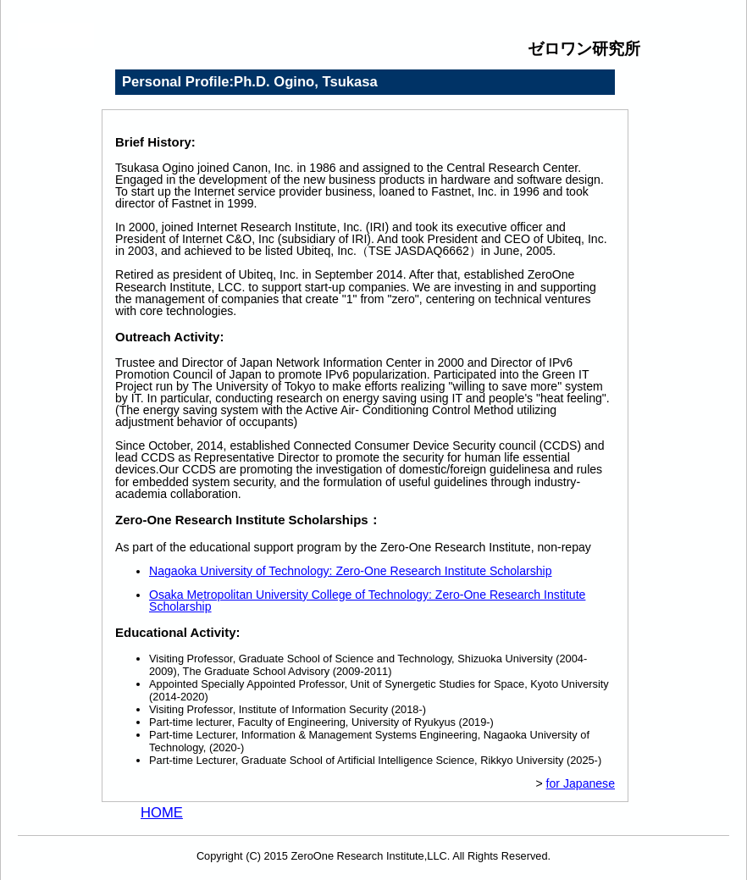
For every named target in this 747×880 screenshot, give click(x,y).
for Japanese (580, 783)
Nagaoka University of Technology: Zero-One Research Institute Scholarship (350, 571)
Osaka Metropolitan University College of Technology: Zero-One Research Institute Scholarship (367, 600)
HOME (162, 813)
